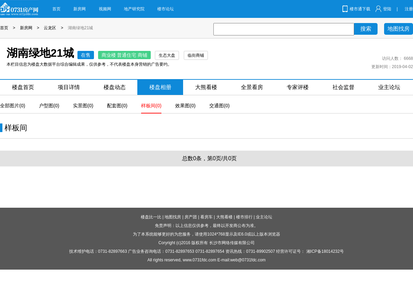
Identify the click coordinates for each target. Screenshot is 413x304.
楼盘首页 (23, 87)
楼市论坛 (165, 9)
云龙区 (50, 27)
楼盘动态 (115, 87)
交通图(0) (219, 105)
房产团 (190, 217)
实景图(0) (83, 105)
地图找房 (399, 29)
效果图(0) (185, 105)
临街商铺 (196, 55)
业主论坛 (389, 87)
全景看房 (252, 87)
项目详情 (69, 87)
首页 (56, 9)
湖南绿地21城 (80, 27)
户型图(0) (49, 105)
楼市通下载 (360, 9)
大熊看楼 (206, 87)
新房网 (79, 9)
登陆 (387, 9)
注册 (409, 9)
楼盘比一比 (151, 217)
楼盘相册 (160, 87)
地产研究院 (134, 9)
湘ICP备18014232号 (325, 251)
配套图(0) (117, 105)
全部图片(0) (12, 105)
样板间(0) (151, 105)
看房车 (206, 217)
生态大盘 (167, 55)
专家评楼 (298, 87)
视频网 (105, 9)
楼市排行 (244, 217)
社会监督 (343, 87)
